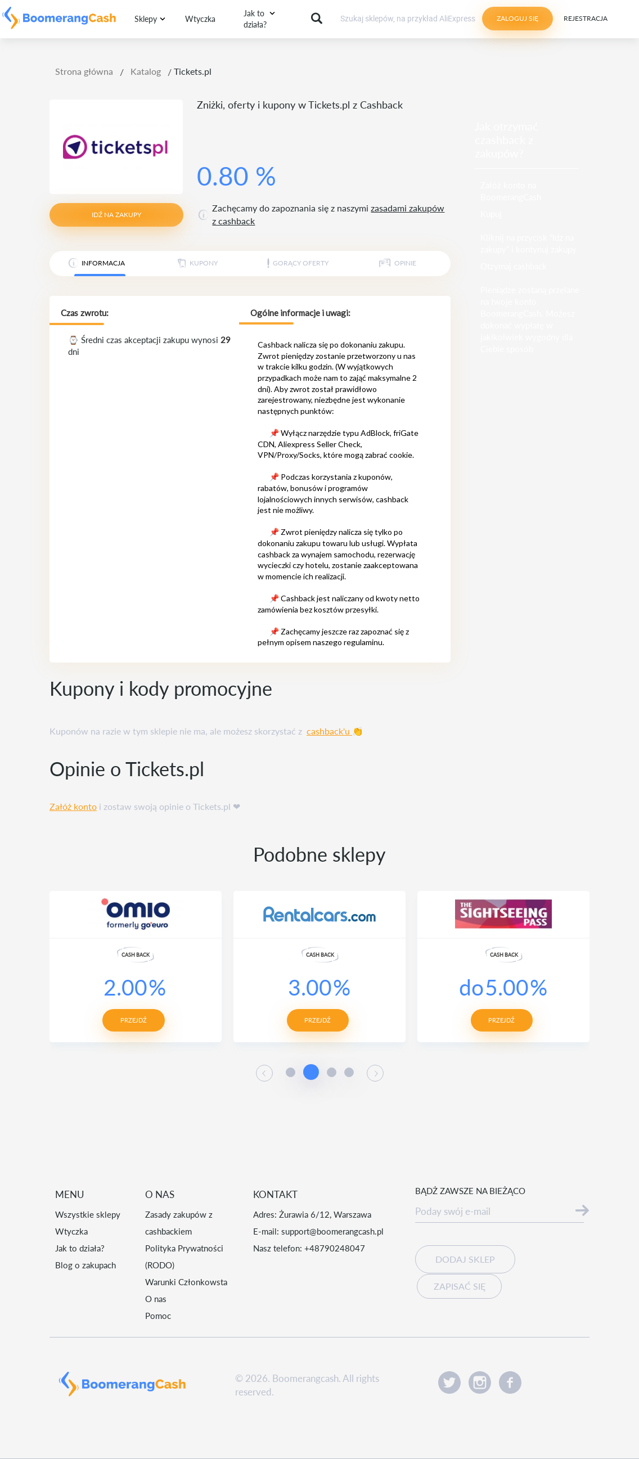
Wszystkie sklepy (87, 1214)
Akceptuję (374, 1419)
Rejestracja (586, 18)
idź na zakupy (116, 214)
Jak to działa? (80, 1248)
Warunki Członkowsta (186, 1282)
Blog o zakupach (85, 1265)
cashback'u (329, 731)
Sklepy (145, 19)
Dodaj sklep (465, 1259)
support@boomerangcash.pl (332, 1231)
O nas (155, 1299)
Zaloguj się (517, 18)
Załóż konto (73, 806)
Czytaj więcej (268, 1429)
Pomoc (158, 1316)
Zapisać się (459, 1285)
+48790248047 (334, 1248)
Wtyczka (200, 19)
